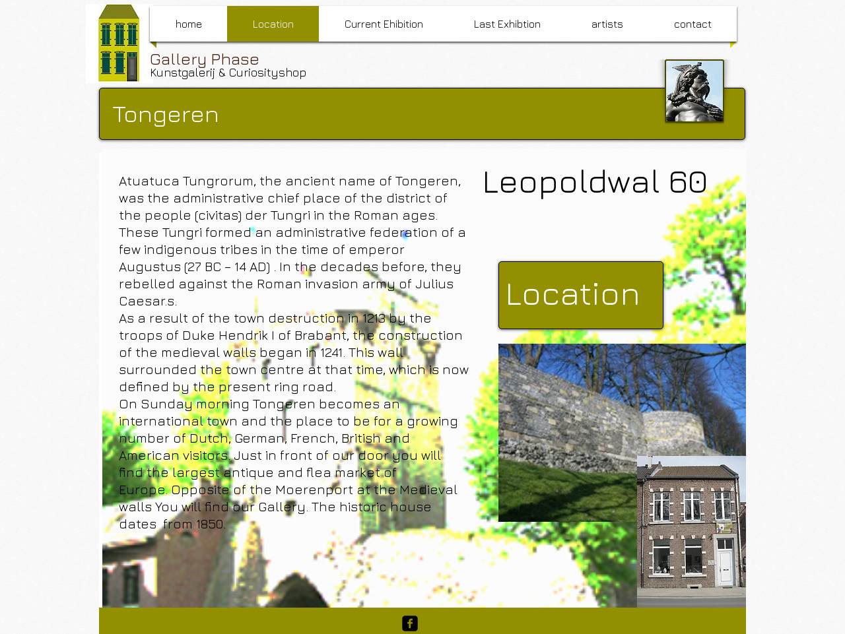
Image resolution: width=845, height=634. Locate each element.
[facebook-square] (410, 623)
